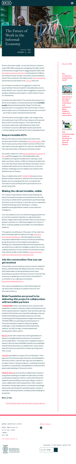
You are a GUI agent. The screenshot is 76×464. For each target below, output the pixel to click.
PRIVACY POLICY (45, 424)
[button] (71, 3)
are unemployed (39, 78)
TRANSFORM (27, 176)
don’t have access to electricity (13, 73)
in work (28, 81)
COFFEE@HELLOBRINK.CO (10, 439)
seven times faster (34, 141)
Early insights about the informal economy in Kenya (25, 403)
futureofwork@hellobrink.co (13, 281)
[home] (7, 3)
